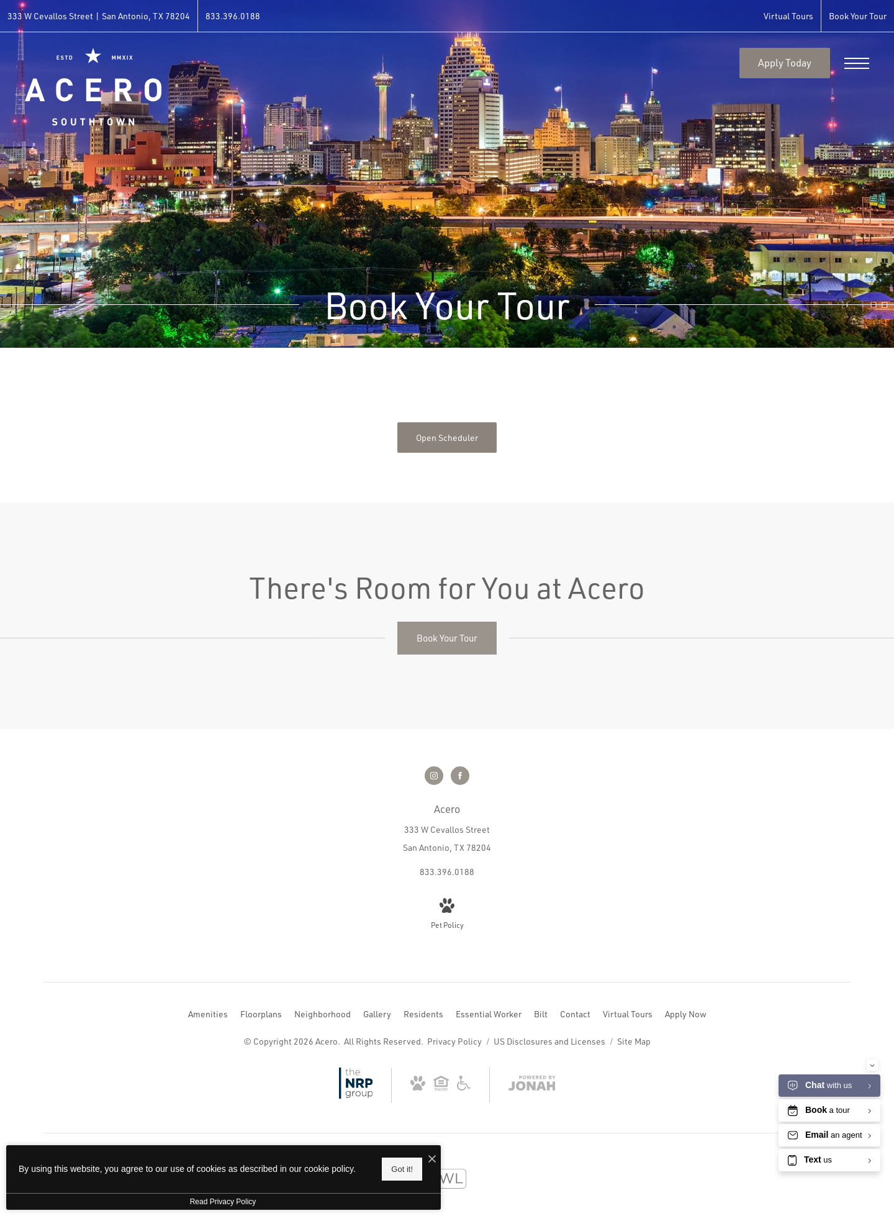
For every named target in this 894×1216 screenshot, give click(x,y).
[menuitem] (208, 1014)
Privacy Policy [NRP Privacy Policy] (454, 1041)
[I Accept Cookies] (432, 1159)
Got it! (402, 1169)
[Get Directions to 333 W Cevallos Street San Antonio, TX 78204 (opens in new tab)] (98, 16)
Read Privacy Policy (223, 1201)
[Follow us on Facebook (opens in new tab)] (460, 775)
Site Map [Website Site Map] (634, 1041)
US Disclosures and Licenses (550, 1041)
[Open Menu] (856, 63)
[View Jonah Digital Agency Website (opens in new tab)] (532, 1085)
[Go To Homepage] (93, 86)
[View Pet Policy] (447, 915)
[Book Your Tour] (447, 638)
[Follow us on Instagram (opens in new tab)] (434, 775)
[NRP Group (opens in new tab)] (356, 1095)
